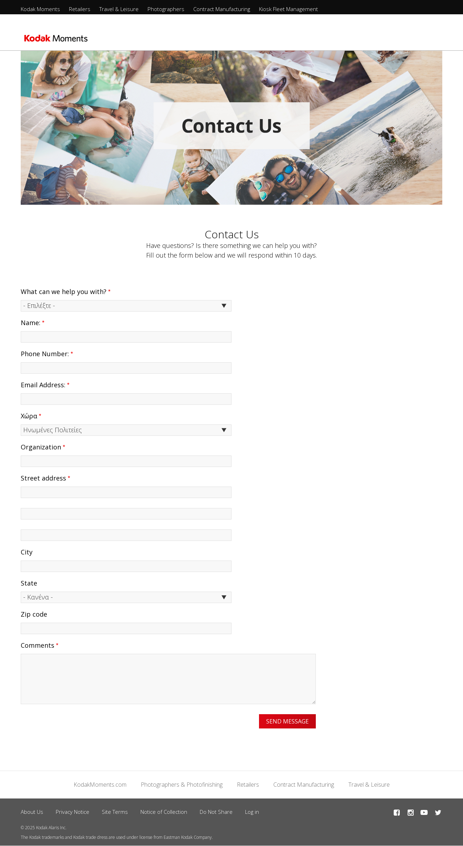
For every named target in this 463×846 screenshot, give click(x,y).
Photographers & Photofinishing (182, 784)
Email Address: (43, 384)
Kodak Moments (40, 9)
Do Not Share (216, 811)
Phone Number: (45, 353)
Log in (252, 811)
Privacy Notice (72, 811)
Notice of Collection (163, 811)
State (29, 583)
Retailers (79, 9)
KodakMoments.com (100, 784)
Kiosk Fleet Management (288, 9)
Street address (43, 478)
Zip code (34, 614)
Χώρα (29, 416)
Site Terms (115, 811)
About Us (32, 811)
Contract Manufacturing (221, 9)
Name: (30, 322)
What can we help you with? (63, 291)
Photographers (166, 9)
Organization (41, 447)
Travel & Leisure (119, 9)
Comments (37, 645)
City (27, 552)
